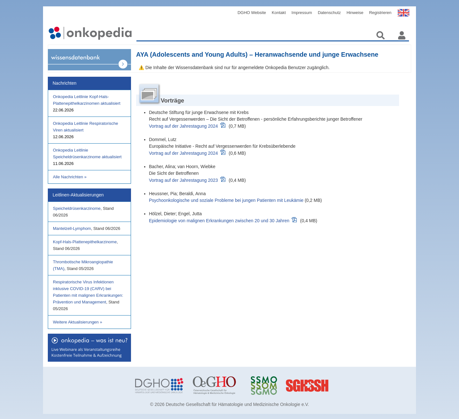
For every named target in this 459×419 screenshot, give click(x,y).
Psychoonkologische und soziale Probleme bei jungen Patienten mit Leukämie (226, 200)
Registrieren (380, 12)
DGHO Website (251, 12)
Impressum (302, 12)
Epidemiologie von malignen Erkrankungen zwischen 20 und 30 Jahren (219, 220)
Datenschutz (329, 12)
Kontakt (279, 12)
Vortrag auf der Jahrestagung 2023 (183, 180)
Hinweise (354, 12)
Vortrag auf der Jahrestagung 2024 (183, 126)
